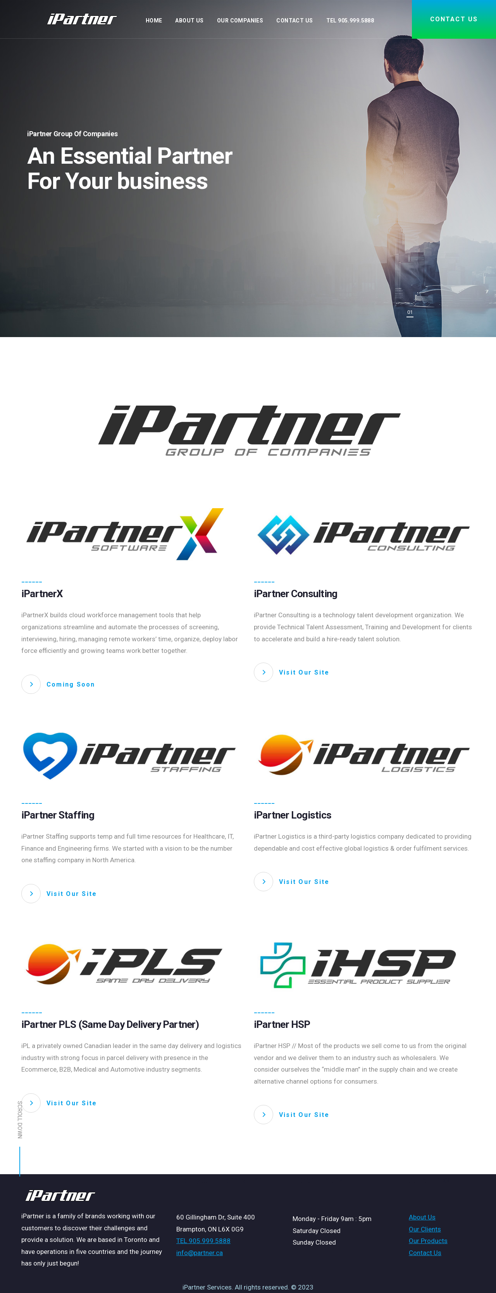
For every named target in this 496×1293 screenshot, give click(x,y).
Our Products (428, 1241)
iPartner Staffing (57, 815)
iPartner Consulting (295, 593)
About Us (422, 1217)
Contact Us (425, 1253)
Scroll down (20, 1139)
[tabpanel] (248, 168)
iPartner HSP (282, 1024)
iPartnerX (42, 593)
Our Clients (425, 1229)
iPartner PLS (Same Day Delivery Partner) (110, 1024)
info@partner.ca (199, 1253)
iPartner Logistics (292, 815)
